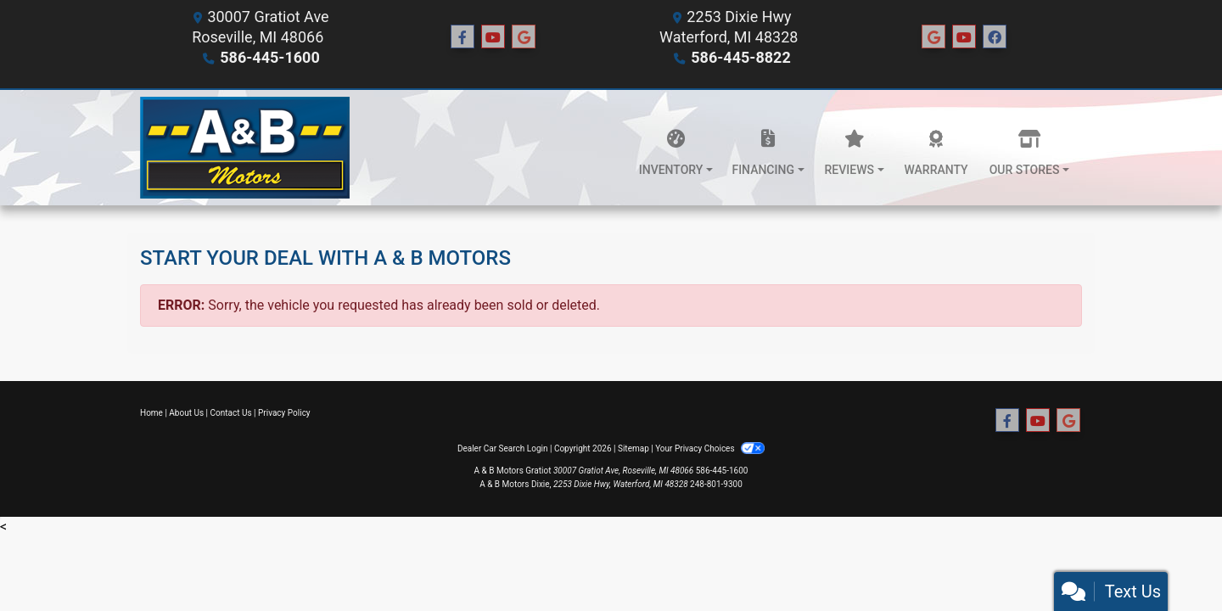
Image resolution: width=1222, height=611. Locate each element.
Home (151, 413)
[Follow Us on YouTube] (493, 37)
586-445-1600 (269, 57)
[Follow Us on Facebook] (462, 37)
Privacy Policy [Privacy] (284, 413)
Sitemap (633, 448)
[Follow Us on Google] (523, 37)
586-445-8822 (740, 57)
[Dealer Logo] (245, 148)
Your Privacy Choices (710, 448)
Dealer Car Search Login (502, 448)
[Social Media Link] (933, 37)
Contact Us (231, 413)
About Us (186, 413)
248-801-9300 (716, 484)
